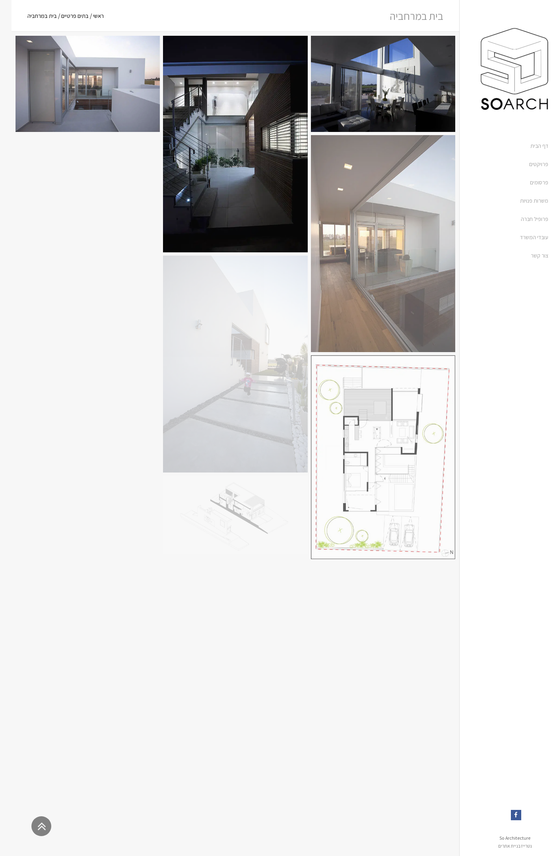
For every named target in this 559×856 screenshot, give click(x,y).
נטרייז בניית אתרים (503, 846)
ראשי (87, 15)
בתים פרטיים (63, 15)
